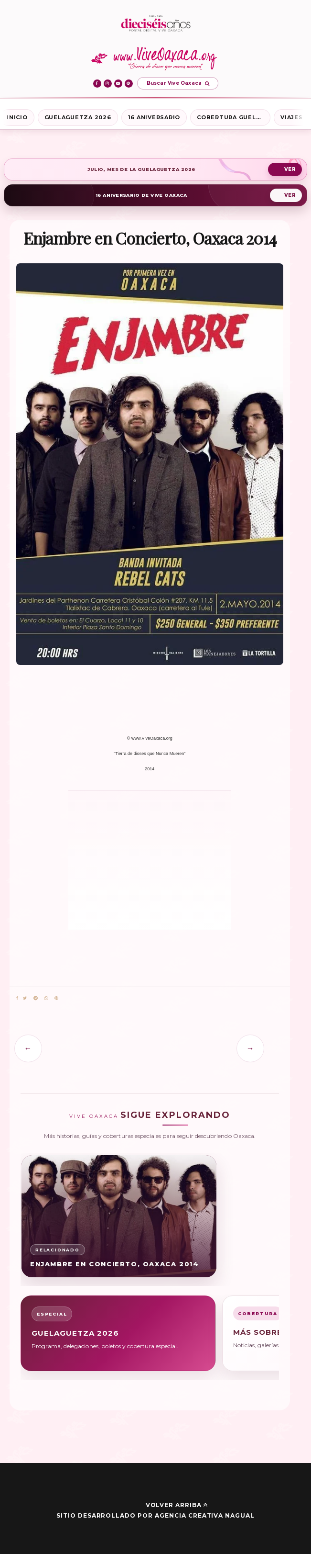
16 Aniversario (154, 117)
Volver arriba (177, 1505)
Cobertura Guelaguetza (233, 117)
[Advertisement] (111, 859)
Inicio (17, 117)
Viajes (291, 117)
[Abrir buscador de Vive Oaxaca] (177, 83)
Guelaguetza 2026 (77, 117)
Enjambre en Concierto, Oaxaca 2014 (114, 1264)
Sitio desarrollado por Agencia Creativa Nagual (155, 1515)
